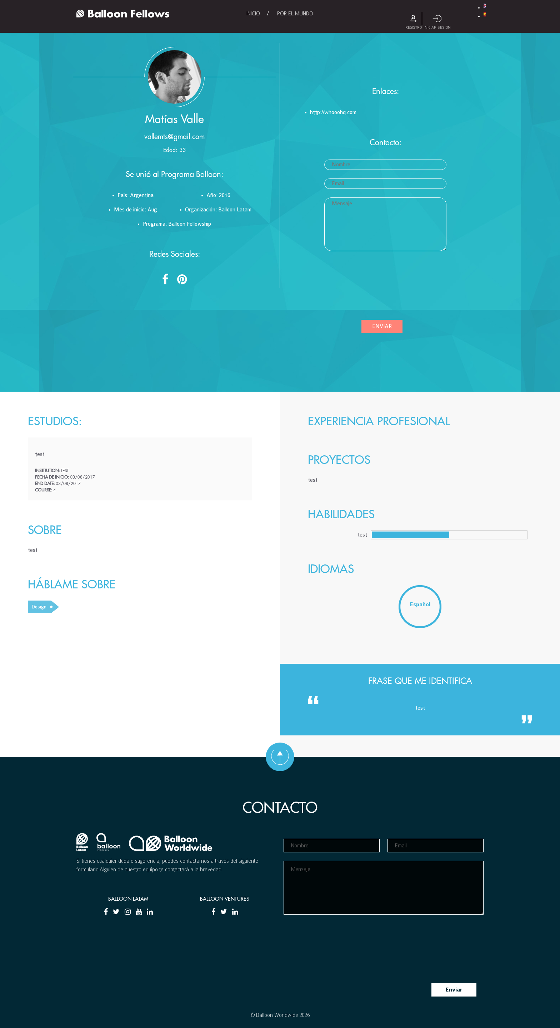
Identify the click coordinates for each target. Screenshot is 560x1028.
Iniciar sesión (437, 18)
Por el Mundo (295, 13)
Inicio (253, 13)
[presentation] (353, 288)
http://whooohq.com (333, 112)
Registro (413, 18)
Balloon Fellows (122, 14)
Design (38, 607)
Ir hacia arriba (280, 757)
